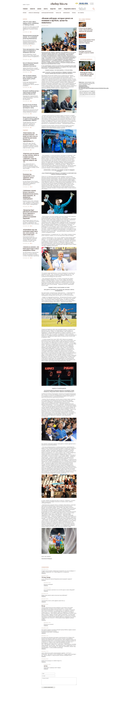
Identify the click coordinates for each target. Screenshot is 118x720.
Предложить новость (70, 9)
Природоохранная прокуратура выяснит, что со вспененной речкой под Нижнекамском (30, 37)
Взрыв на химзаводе (34, 12)
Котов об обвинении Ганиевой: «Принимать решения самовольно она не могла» (30, 64)
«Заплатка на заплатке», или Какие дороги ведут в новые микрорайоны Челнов (31, 248)
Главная (25, 9)
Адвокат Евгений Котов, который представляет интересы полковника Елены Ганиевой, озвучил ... (31, 69)
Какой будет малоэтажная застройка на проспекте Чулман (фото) (86, 52)
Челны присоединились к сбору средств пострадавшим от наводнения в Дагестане (31, 50)
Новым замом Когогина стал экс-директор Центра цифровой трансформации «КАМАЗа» (31, 118)
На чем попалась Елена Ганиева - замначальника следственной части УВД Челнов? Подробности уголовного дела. (31, 183)
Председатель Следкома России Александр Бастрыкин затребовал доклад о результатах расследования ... (30, 97)
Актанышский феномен (48, 12)
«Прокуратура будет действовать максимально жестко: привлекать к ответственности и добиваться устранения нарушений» (30, 214)
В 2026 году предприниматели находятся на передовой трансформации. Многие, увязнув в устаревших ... (31, 84)
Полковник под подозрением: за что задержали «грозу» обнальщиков (29, 176)
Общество (53, 9)
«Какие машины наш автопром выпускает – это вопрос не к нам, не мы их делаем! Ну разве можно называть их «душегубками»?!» (30, 137)
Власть (46, 9)
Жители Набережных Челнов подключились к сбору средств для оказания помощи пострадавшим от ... (31, 56)
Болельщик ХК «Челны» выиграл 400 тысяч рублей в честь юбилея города (86, 74)
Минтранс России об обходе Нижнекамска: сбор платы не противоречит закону (30, 106)
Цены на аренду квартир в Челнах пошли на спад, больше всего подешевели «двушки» (87, 41)
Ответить (44, 573)
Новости (32, 9)
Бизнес (39, 9)
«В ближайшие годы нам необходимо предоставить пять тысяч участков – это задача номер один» (30, 232)
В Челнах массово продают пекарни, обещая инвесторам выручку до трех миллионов (86, 30)
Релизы (74, 12)
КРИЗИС (24, 12)
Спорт (59, 9)
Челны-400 (58, 12)
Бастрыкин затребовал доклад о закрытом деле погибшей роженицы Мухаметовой (31, 92)
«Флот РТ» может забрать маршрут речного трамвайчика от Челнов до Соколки (31, 23)
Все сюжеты (81, 12)
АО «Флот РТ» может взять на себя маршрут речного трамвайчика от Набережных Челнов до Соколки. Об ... (31, 28)
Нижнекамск (66, 12)
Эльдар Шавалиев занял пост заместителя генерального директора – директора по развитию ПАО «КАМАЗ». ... (29, 124)
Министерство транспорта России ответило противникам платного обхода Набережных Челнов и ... (30, 111)
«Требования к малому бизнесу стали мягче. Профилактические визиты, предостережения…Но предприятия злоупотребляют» (31, 195)
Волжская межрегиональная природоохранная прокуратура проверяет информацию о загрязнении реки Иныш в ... (30, 42)
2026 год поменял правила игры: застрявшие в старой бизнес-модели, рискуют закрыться (30, 78)
